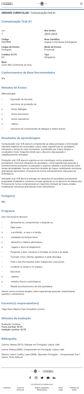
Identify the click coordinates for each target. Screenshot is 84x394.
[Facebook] (30, 377)
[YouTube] (48, 377)
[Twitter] (42, 377)
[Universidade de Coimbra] (7, 3)
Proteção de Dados (74, 389)
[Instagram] (36, 377)
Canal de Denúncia (20, 389)
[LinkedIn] (54, 377)
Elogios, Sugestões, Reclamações (42, 389)
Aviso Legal (60, 389)
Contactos (7, 388)
